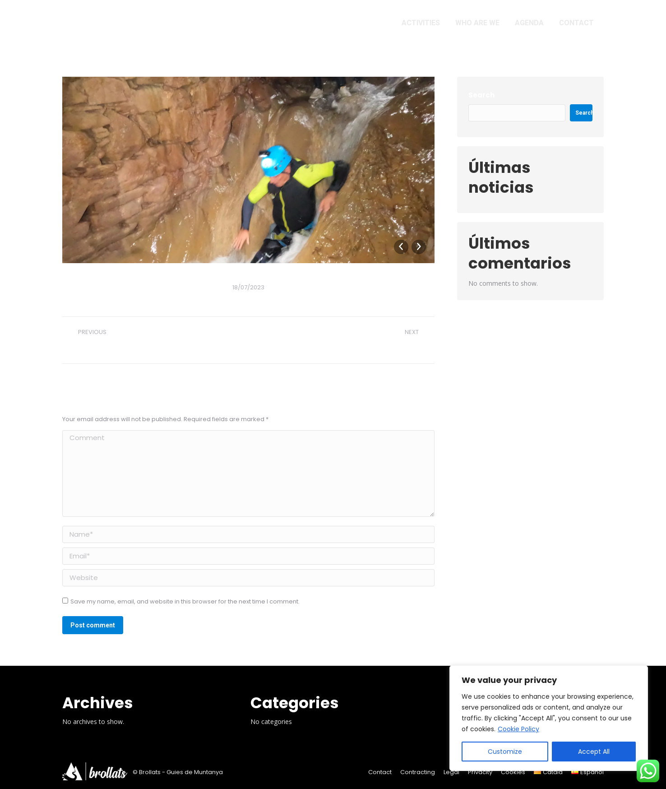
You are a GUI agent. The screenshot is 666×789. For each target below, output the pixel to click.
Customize (505, 751)
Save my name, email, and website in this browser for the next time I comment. (185, 601)
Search (481, 95)
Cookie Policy (518, 728)
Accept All (594, 751)
